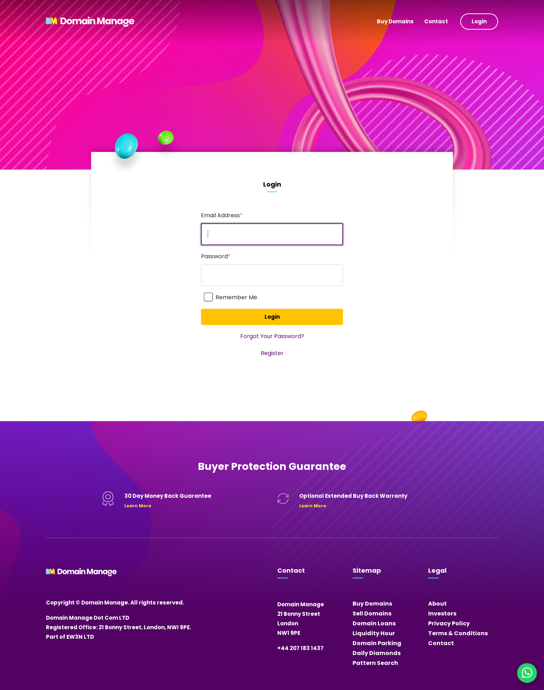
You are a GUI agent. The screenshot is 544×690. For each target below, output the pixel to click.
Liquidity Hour (374, 633)
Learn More (137, 506)
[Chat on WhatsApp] (527, 673)
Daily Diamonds (377, 653)
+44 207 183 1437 (300, 648)
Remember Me (236, 297)
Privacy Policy (449, 623)
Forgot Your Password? (272, 336)
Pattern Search (375, 663)
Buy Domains (395, 21)
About (437, 604)
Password (216, 256)
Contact (436, 21)
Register (272, 353)
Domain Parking (377, 643)
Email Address (222, 215)
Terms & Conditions (458, 633)
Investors (442, 613)
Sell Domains (372, 613)
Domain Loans (374, 623)
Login (479, 21)
